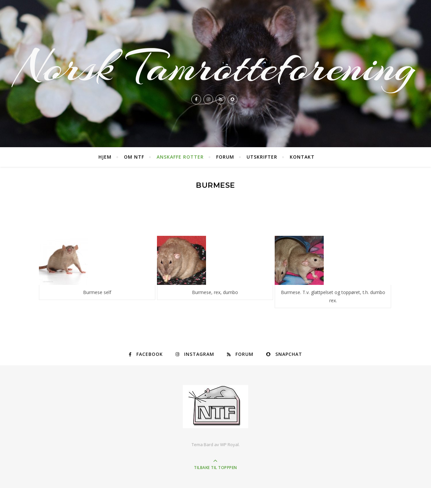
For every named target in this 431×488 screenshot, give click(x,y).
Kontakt (302, 157)
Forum (225, 157)
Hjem (105, 157)
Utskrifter (262, 157)
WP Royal (229, 444)
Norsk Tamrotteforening (215, 66)
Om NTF (134, 157)
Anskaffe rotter (180, 157)
